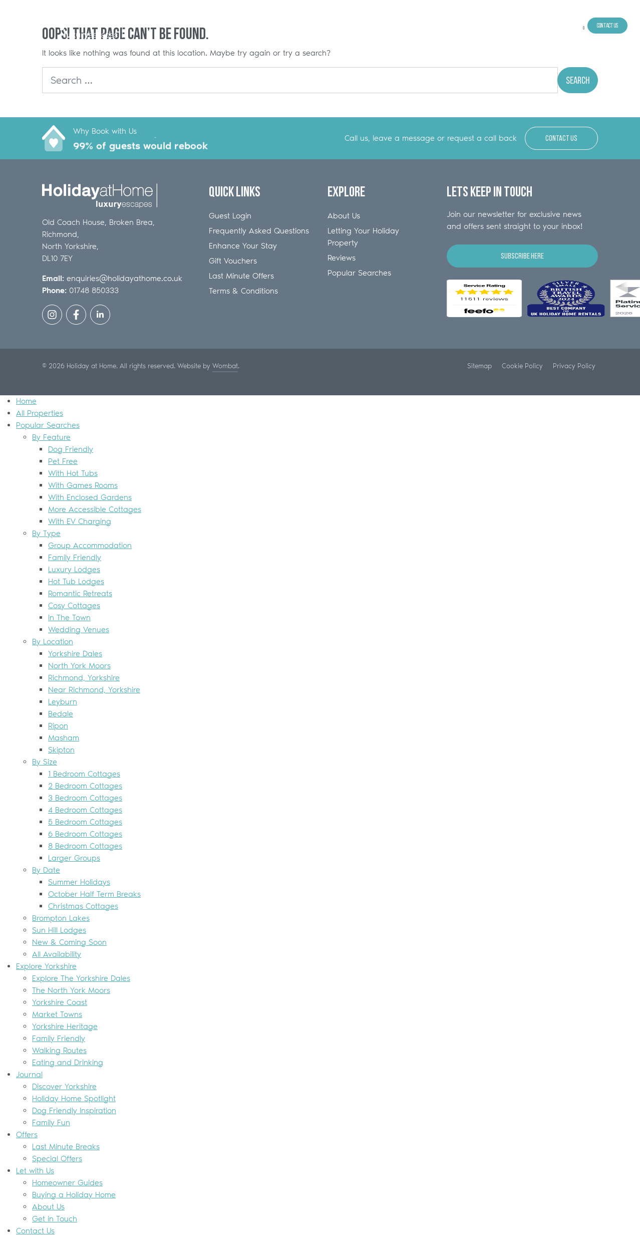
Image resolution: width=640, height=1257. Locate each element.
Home (380, 25)
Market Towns (57, 1014)
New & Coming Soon (69, 942)
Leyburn (62, 701)
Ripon (58, 725)
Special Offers (57, 1158)
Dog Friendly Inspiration (74, 1110)
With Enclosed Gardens (90, 497)
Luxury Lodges (74, 569)
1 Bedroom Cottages (84, 774)
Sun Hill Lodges (59, 930)
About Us (344, 215)
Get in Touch (54, 1218)
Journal (506, 25)
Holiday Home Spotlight (74, 1098)
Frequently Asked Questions (259, 230)
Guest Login (230, 215)
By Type (46, 533)
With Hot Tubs (73, 473)
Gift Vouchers (233, 261)
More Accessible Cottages (94, 509)
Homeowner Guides (67, 1182)
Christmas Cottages (83, 906)
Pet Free (63, 461)
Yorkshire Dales (75, 653)
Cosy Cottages (74, 605)
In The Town (69, 617)
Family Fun (51, 1122)
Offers (528, 25)
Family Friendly (74, 557)
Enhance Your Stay (243, 245)
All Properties (399, 25)
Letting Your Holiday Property (363, 236)
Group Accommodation (90, 545)
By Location (52, 641)
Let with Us (554, 25)
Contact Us (607, 25)
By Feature (51, 437)
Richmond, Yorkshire (84, 677)
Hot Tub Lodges (76, 581)
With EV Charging (79, 521)
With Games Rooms (83, 485)
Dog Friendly (70, 449)
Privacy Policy (574, 366)
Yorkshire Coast (59, 1002)
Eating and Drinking (67, 1062)
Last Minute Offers (241, 276)
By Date (46, 870)
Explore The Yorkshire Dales (81, 978)
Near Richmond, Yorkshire (94, 689)
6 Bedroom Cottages (85, 834)
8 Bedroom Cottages (85, 846)
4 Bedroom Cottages (85, 810)
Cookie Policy (522, 366)
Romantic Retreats (80, 593)
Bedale (60, 713)
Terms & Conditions (243, 291)
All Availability (56, 954)
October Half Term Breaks (94, 894)
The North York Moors (71, 990)
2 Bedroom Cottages (85, 786)
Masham (63, 737)
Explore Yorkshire (472, 25)
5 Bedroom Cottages (85, 822)
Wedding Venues (78, 629)
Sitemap (479, 366)
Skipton (61, 750)
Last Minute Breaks (66, 1146)
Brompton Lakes (61, 918)
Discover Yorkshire (64, 1086)
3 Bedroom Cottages (85, 798)
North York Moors (79, 665)
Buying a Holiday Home (74, 1194)
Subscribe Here (522, 256)
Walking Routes (59, 1050)
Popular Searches (429, 25)
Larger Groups (74, 858)
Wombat (225, 366)
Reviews (342, 258)
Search (577, 80)
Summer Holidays (79, 882)
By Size (44, 762)
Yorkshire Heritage (65, 1026)
